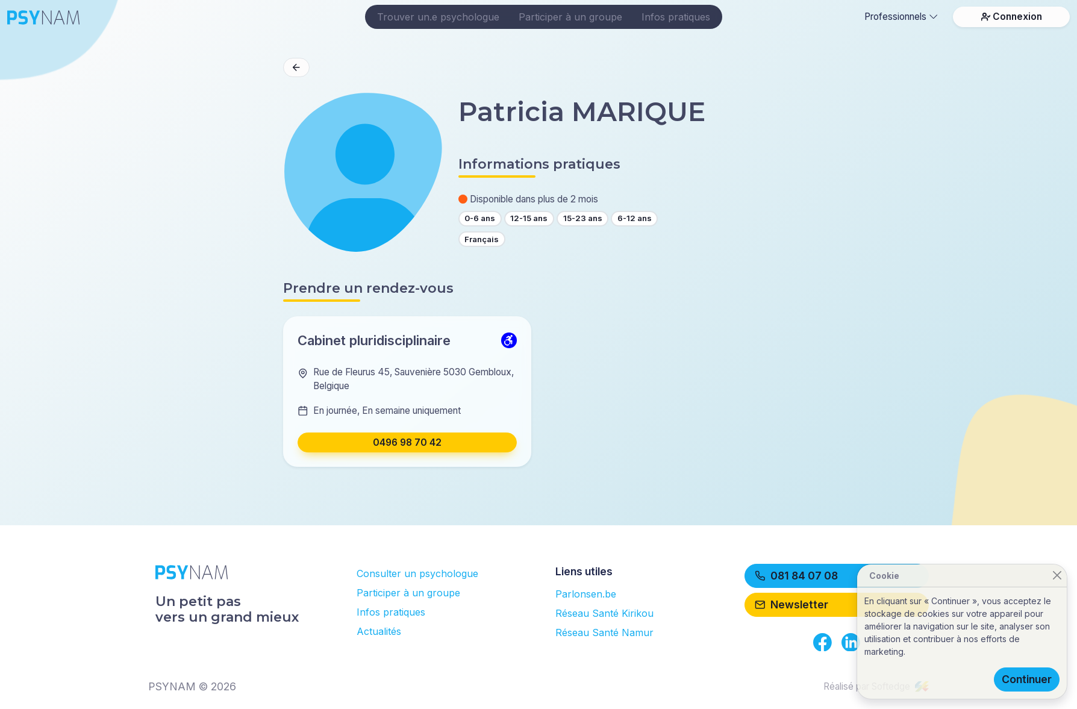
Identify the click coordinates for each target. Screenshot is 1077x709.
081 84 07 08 (796, 575)
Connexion (1011, 16)
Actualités (379, 631)
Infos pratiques (676, 17)
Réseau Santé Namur (604, 632)
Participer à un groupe (570, 17)
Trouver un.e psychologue (438, 17)
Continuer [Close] (1027, 679)
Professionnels (901, 16)
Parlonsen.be (585, 594)
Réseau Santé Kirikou (604, 613)
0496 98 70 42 (407, 442)
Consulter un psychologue (417, 573)
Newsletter (791, 604)
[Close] (1056, 575)
